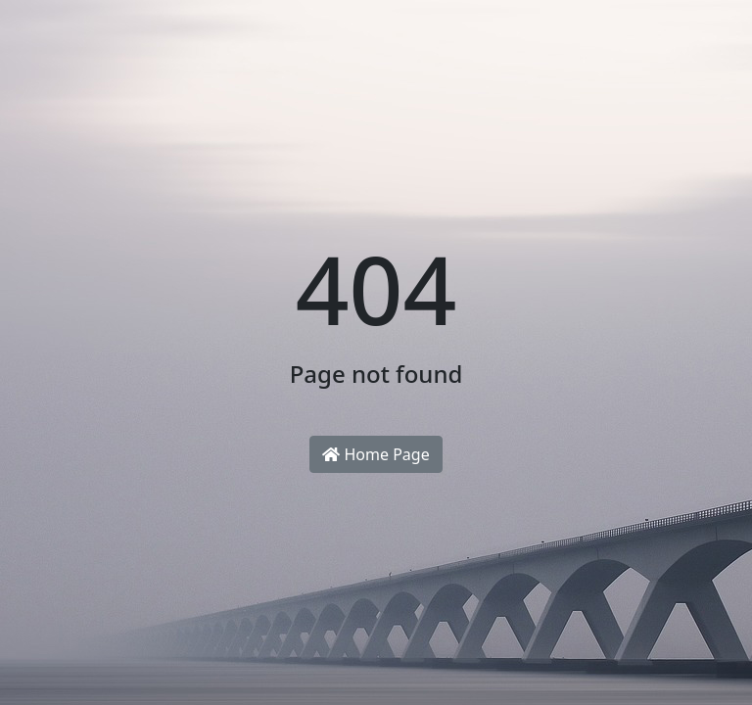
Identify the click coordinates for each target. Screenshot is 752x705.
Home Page (375, 454)
